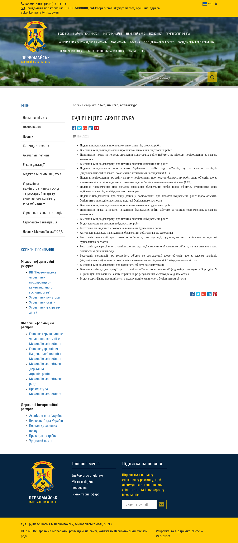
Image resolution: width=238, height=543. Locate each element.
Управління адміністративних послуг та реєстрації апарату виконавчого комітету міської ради (41, 193)
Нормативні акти (35, 118)
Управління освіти (42, 302)
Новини (28, 136)
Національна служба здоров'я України (83, 42)
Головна (63, 33)
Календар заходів (36, 146)
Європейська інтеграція (40, 222)
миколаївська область (35, 59)
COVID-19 (135, 42)
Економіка (155, 33)
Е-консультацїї (33, 165)
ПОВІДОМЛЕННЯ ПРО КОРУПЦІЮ (196, 42)
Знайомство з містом (86, 33)
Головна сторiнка (84, 105)
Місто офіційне (112, 33)
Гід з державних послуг (159, 42)
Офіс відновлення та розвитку (105, 51)
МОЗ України (118, 42)
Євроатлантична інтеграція (42, 213)
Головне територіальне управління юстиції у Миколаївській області (46, 339)
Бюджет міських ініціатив (42, 174)
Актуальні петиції (36, 155)
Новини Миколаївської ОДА (43, 231)
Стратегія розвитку (70, 51)
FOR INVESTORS (136, 51)
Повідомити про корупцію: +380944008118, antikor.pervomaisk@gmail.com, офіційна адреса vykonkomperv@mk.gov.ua (90, 10)
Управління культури (44, 297)
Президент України (43, 435)
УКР (208, 4)
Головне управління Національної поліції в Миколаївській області (45, 354)
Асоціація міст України (45, 415)
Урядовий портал (41, 440)
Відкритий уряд (135, 33)
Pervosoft (163, 536)
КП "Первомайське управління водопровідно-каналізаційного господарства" (42, 282)
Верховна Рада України (46, 420)
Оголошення (32, 127)
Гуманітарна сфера (178, 33)
